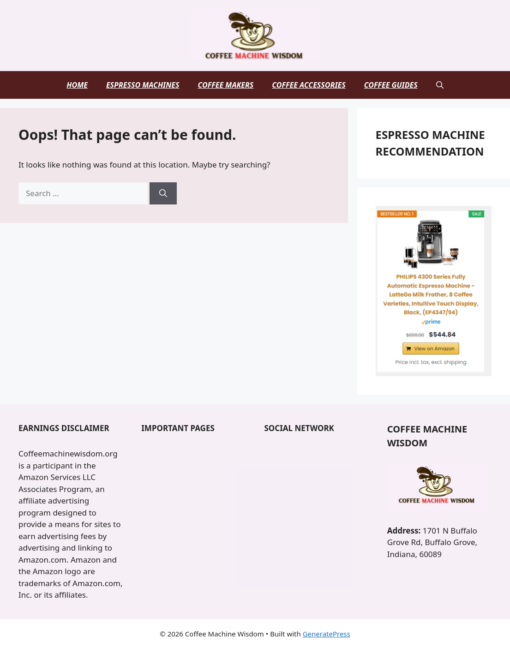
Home (77, 85)
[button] (440, 85)
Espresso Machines (143, 85)
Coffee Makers (226, 85)
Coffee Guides (391, 85)
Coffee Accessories (308, 85)
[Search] (163, 193)
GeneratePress (326, 633)
